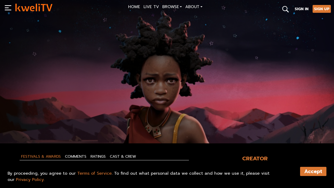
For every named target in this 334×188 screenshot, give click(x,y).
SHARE (118, 127)
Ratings (98, 156)
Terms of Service (94, 173)
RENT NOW (65, 127)
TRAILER (93, 127)
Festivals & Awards (41, 156)
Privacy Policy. (30, 180)
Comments (75, 156)
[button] (172, 7)
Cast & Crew (123, 156)
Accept (313, 171)
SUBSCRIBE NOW (31, 127)
